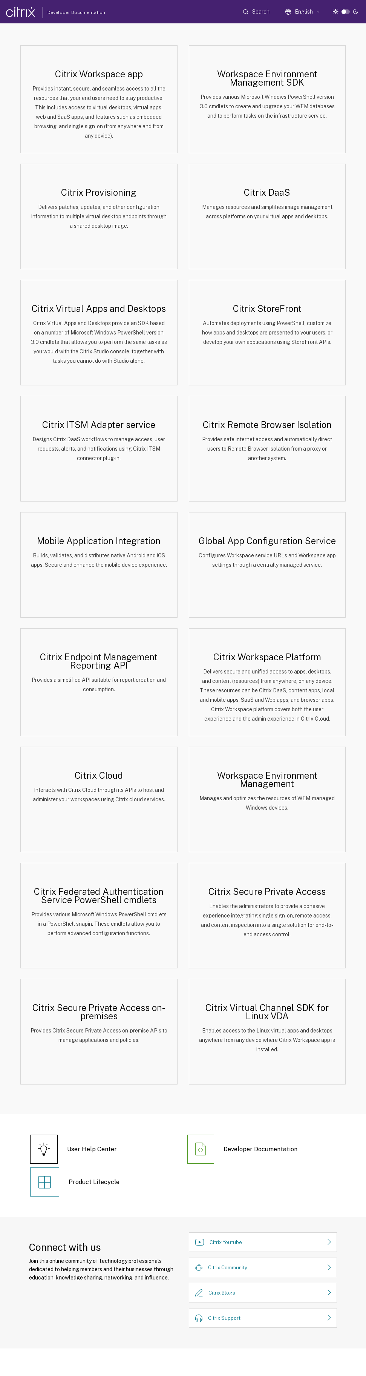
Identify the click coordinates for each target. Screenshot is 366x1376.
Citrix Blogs (221, 1293)
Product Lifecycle (94, 1182)
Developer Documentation (64, 12)
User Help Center (92, 1149)
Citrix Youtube (226, 1242)
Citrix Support (224, 1318)
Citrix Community (227, 1267)
